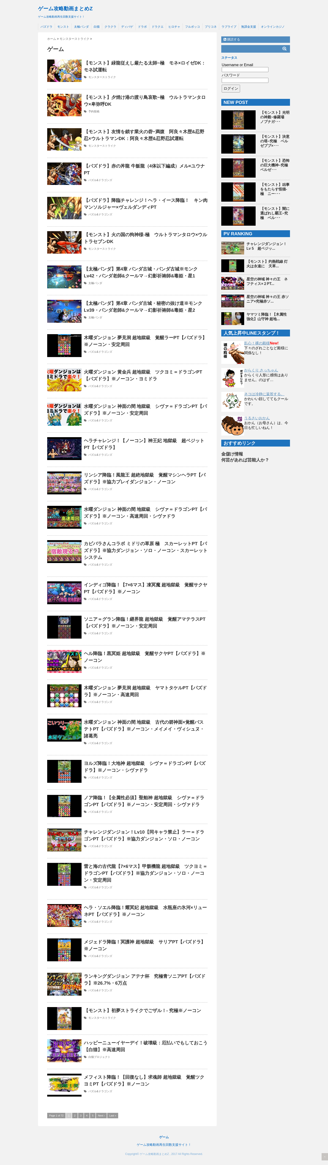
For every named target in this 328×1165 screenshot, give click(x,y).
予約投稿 (93, 111)
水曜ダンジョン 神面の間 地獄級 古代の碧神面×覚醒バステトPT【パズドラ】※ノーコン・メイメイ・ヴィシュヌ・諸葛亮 (144, 729)
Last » (112, 1115)
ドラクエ (158, 26)
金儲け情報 (232, 454)
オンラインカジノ (273, 26)
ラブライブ (228, 26)
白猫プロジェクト (99, 1057)
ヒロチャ (174, 26)
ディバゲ (127, 26)
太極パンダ (81, 26)
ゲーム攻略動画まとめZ (65, 8)
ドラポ (142, 26)
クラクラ (110, 26)
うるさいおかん (257, 418)
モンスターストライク (102, 77)
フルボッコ (192, 26)
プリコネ (211, 26)
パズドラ (46, 26)
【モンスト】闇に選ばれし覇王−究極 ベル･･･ (275, 213)
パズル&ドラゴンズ (100, 180)
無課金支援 (248, 26)
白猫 (97, 26)
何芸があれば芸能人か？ (245, 460)
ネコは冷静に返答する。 (264, 394)
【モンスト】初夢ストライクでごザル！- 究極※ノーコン (142, 1010)
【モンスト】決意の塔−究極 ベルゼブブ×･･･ (275, 141)
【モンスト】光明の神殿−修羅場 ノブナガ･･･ (275, 117)
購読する (232, 39)
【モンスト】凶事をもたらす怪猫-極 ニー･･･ (275, 189)
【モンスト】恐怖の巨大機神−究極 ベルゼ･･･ (276, 165)
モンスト (63, 26)
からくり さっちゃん (261, 370)
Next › (101, 1115)
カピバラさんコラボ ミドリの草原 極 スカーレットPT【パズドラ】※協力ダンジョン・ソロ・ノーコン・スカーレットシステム (146, 550)
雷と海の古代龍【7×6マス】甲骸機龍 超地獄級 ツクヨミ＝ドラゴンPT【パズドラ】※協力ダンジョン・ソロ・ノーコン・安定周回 (145, 873)
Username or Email (237, 65)
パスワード (231, 75)
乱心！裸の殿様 (257, 343)
